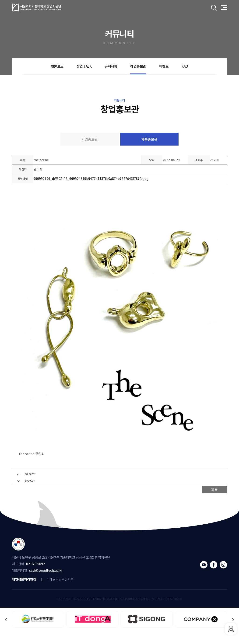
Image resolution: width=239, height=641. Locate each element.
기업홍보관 (89, 139)
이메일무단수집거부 (60, 588)
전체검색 (214, 7)
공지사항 (111, 66)
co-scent (30, 483)
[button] (6, 628)
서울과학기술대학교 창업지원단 (36, 7)
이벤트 (164, 66)
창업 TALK (84, 66)
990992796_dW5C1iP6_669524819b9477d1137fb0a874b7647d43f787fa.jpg (91, 179)
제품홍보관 (149, 139)
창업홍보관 (138, 66)
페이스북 (213, 573)
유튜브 (203, 573)
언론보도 (57, 66)
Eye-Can (30, 490)
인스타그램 (223, 573)
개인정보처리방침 (24, 588)
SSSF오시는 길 (231, 629)
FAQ (185, 66)
